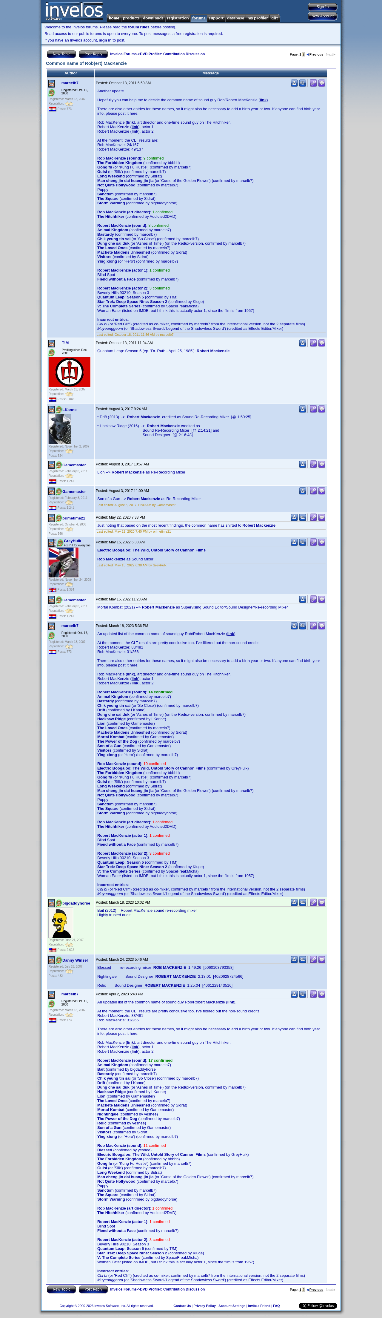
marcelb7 (69, 83)
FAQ (276, 1306)
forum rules (139, 27)
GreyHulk (72, 541)
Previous (314, 54)
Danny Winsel (75, 960)
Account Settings (231, 1306)
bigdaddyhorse (76, 903)
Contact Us (182, 1306)
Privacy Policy (204, 1306)
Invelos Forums (123, 54)
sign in (105, 40)
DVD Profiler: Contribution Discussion (172, 54)
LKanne (69, 409)
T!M (65, 343)
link (263, 100)
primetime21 (73, 518)
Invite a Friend (259, 1306)
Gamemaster (74, 465)
